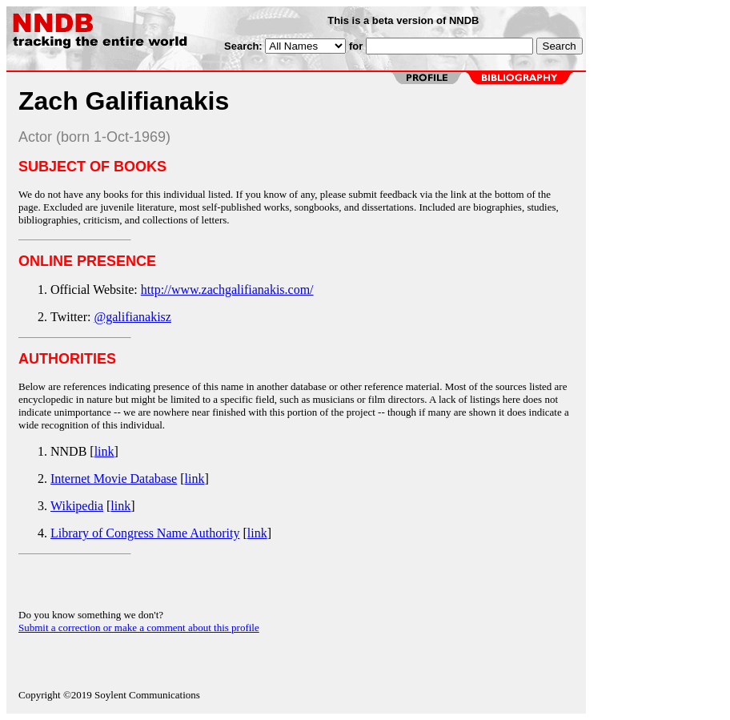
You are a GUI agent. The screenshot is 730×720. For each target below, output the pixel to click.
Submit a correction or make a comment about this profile (138, 627)
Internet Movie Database (113, 478)
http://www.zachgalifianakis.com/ (227, 289)
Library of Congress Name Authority (144, 533)
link (104, 451)
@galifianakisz (132, 317)
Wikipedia (76, 506)
